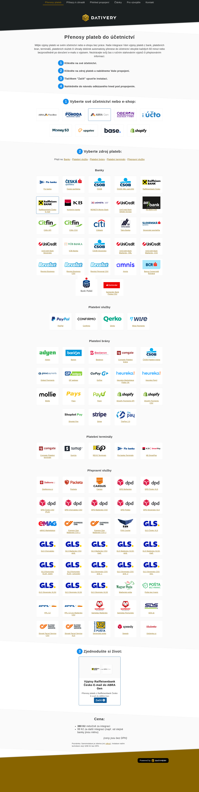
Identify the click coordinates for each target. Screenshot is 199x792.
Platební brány (97, 159)
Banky (67, 159)
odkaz (108, 744)
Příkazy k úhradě (75, 2)
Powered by (153, 760)
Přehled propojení (99, 2)
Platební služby (80, 159)
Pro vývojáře (134, 2)
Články (118, 2)
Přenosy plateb (53, 2)
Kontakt (150, 2)
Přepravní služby (136, 159)
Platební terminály (116, 159)
